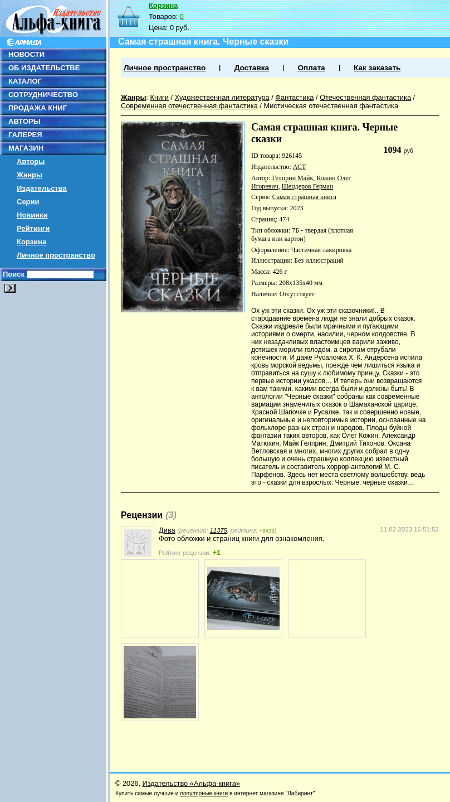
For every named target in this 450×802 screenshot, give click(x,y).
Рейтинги (33, 228)
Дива (167, 530)
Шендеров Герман (307, 186)
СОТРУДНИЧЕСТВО (43, 94)
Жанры (29, 175)
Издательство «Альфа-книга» (191, 783)
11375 (218, 530)
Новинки (32, 215)
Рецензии (142, 515)
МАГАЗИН (25, 148)
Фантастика (294, 97)
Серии (28, 201)
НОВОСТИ (26, 54)
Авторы (31, 161)
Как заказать (377, 68)
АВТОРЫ (24, 121)
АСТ (299, 167)
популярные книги (204, 793)
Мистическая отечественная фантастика (330, 106)
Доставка (251, 68)
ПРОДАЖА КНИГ (37, 108)
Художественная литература (222, 97)
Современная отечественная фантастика (189, 106)
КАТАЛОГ (25, 81)
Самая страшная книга (304, 197)
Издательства (42, 188)
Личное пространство (56, 255)
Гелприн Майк (292, 178)
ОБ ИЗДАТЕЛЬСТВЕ (44, 68)
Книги (159, 97)
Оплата (311, 68)
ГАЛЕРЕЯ (25, 135)
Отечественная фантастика (365, 97)
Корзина (31, 242)
